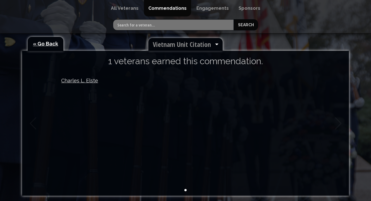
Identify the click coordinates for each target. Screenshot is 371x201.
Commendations (167, 8)
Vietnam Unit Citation (182, 44)
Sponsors (249, 8)
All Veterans (125, 8)
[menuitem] (124, 8)
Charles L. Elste (79, 80)
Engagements (212, 8)
